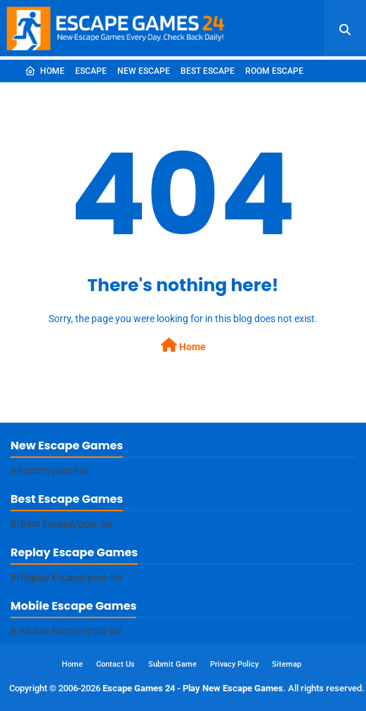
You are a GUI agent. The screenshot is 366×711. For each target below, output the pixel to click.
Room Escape (274, 71)
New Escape (143, 71)
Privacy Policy (234, 664)
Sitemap (286, 664)
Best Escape (208, 71)
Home (45, 71)
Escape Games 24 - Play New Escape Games (193, 688)
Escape (91, 71)
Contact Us (115, 664)
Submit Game (172, 664)
